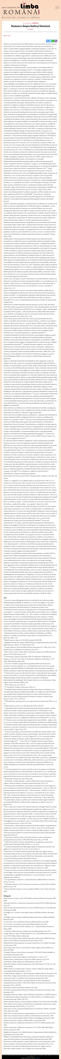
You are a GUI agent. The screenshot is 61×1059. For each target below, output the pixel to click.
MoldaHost (37, 1058)
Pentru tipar (7, 35)
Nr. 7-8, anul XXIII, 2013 (27, 23)
